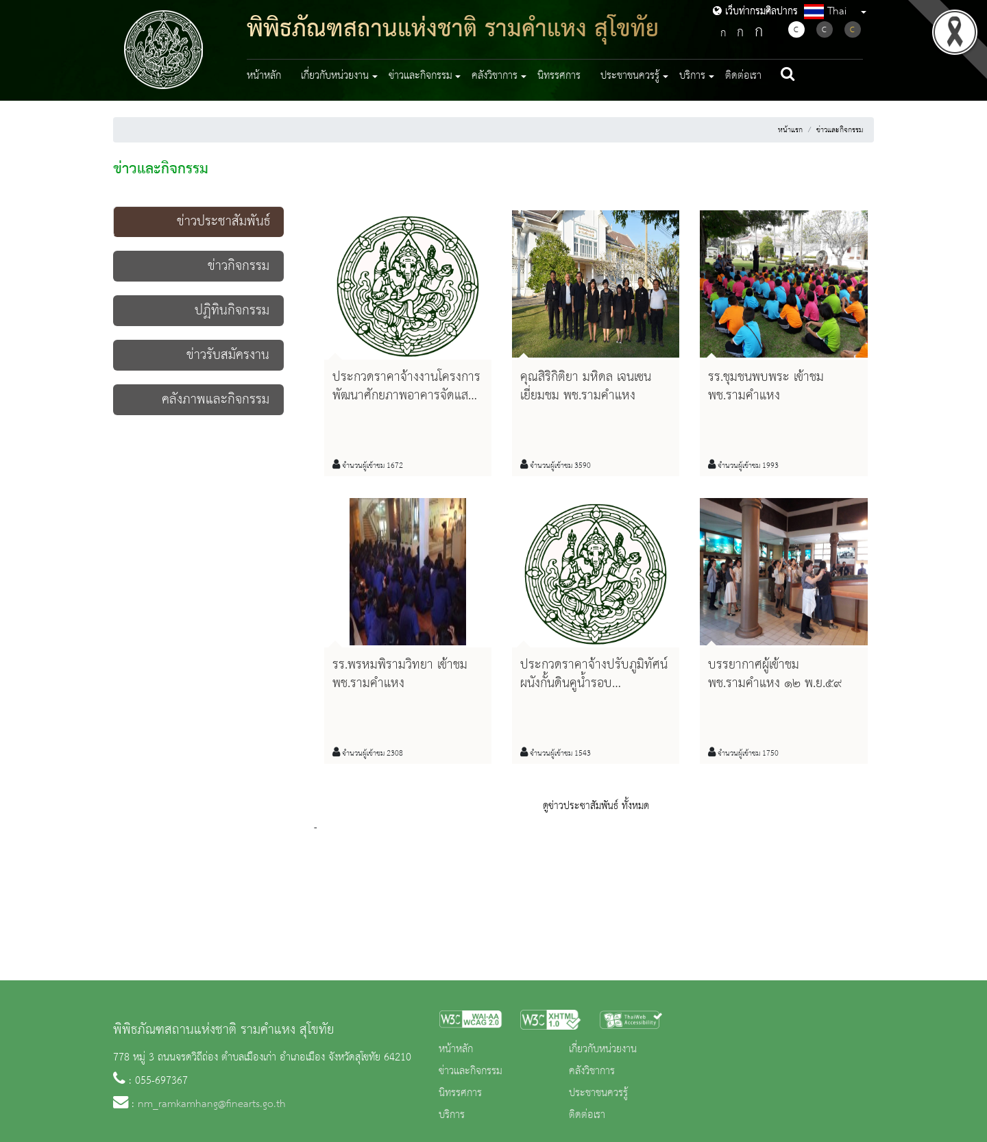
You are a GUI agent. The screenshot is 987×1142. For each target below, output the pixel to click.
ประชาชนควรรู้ (598, 1093)
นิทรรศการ (559, 76)
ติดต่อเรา (743, 76)
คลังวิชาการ (592, 1071)
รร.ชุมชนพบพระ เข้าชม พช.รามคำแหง (766, 386)
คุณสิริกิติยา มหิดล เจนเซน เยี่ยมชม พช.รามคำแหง (585, 386)
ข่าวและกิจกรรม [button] (420, 76)
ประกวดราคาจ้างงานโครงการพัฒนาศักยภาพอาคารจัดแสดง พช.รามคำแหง (406, 396)
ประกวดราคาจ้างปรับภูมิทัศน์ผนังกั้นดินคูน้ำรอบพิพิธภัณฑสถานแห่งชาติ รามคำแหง (594, 693)
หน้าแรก (790, 130)
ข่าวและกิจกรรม (839, 130)
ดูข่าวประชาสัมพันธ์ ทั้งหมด (596, 806)
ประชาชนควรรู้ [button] (629, 76)
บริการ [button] (692, 76)
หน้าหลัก (264, 76)
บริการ (452, 1115)
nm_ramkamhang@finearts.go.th (212, 1104)
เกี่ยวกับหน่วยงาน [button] (335, 76)
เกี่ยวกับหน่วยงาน (603, 1049)
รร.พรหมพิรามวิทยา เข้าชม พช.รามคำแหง (399, 674)
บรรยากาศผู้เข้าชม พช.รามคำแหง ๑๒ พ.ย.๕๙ (775, 674)
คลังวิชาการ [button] (494, 76)
